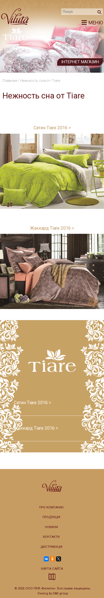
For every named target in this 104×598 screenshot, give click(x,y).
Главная (9, 80)
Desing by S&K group (53, 593)
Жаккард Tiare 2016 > (52, 228)
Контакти (51, 537)
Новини (51, 527)
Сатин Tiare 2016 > (52, 127)
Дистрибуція (51, 547)
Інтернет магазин (80, 62)
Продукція (51, 517)
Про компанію (51, 507)
